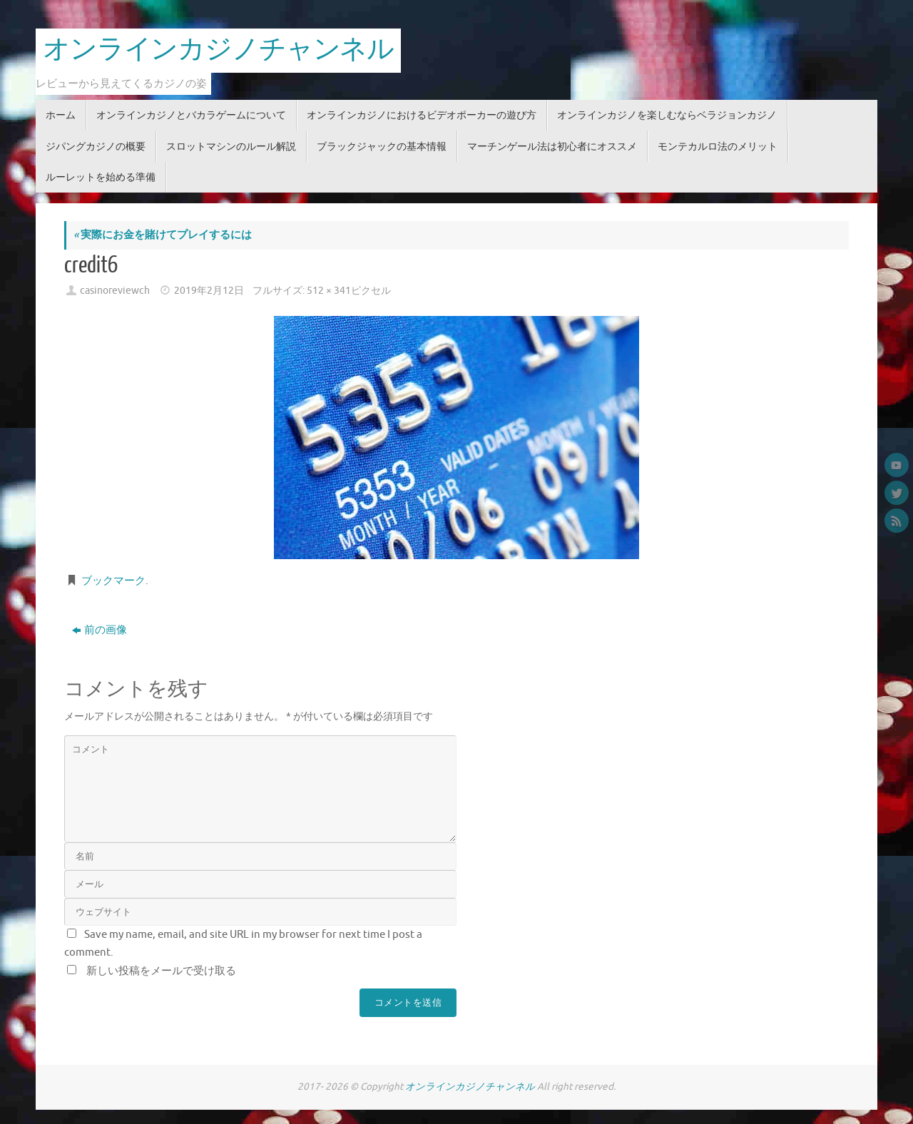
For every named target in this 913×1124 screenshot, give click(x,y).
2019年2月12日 (209, 291)
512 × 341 (329, 291)
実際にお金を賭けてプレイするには (162, 235)
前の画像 (99, 630)
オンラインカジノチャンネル (218, 50)
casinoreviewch (115, 291)
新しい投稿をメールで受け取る (161, 971)
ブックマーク (113, 581)
